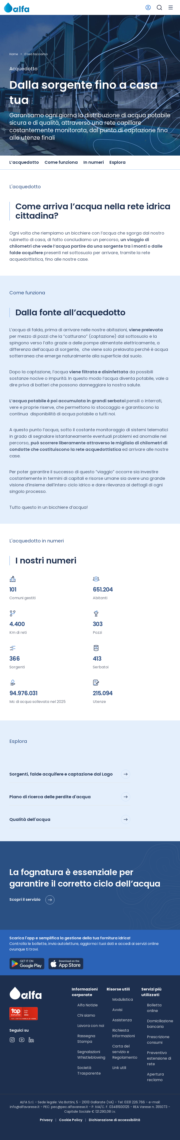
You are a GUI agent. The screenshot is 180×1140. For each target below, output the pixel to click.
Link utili (119, 1067)
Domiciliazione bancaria (160, 1023)
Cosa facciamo (36, 54)
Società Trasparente (89, 1070)
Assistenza (122, 1020)
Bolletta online (154, 1007)
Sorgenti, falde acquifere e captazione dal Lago (69, 774)
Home (13, 54)
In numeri (93, 162)
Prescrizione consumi (158, 1039)
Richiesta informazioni (123, 1033)
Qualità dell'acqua (69, 819)
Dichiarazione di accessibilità (114, 1120)
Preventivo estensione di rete (159, 1058)
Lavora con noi (90, 1025)
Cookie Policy (70, 1120)
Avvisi (117, 1009)
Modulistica (122, 999)
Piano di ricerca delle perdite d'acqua (69, 797)
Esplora (117, 162)
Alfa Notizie (87, 1005)
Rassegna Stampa (86, 1038)
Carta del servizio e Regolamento (124, 1052)
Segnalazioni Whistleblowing (91, 1054)
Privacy (46, 1120)
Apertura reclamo (155, 1077)
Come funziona (61, 162)
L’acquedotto (24, 162)
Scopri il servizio (32, 900)
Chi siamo (86, 1015)
